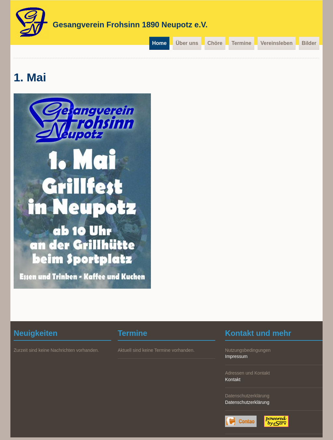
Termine (241, 43)
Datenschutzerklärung (247, 402)
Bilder (309, 43)
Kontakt (232, 379)
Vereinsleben (276, 43)
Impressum (236, 356)
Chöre (214, 43)
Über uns (187, 43)
